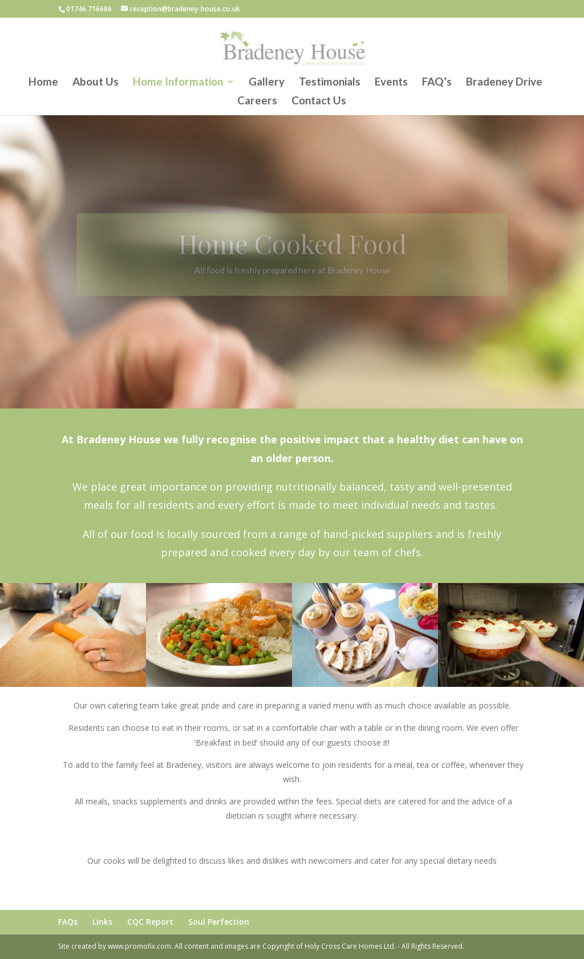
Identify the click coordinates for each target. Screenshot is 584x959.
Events (391, 83)
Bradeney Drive (504, 83)
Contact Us (318, 101)
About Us (95, 83)
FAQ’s (437, 83)
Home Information (178, 83)
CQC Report (150, 921)
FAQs (68, 921)
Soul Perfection (218, 921)
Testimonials (329, 83)
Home (43, 83)
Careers (257, 101)
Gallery (267, 83)
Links (102, 921)
